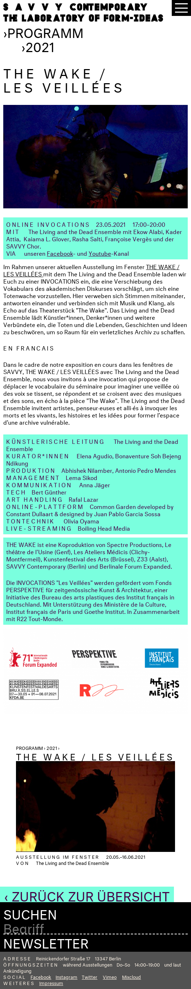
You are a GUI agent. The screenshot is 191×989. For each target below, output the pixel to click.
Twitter (89, 976)
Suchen (30, 912)
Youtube (100, 252)
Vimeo (110, 976)
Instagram (66, 976)
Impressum (51, 982)
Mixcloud (131, 976)
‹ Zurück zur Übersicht (87, 894)
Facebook (60, 252)
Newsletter (46, 941)
